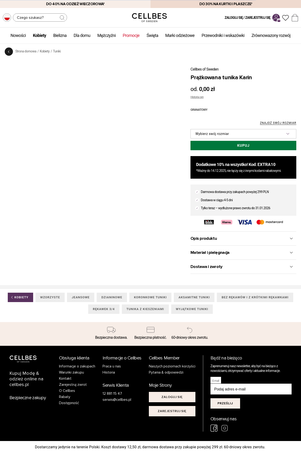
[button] (243, 133)
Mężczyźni (106, 35)
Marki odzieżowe (179, 35)
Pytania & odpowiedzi (166, 372)
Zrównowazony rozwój (271, 35)
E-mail (215, 380)
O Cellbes (67, 390)
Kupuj (243, 145)
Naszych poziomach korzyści (172, 366)
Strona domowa (25, 51)
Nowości (18, 35)
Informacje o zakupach (77, 366)
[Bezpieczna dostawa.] (111, 334)
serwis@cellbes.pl (117, 399)
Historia (109, 372)
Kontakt (65, 378)
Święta (152, 35)
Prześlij (225, 403)
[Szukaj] (40, 17)
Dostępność (69, 403)
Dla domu (82, 35)
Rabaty (64, 396)
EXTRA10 (266, 164)
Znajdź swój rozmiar (278, 123)
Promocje (131, 35)
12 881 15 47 (112, 393)
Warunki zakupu (71, 372)
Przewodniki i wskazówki (223, 35)
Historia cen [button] (197, 97)
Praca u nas (112, 366)
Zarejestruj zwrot (73, 384)
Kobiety (39, 35)
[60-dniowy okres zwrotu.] (189, 334)
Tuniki (57, 51)
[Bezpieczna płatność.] (150, 334)
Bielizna (60, 35)
